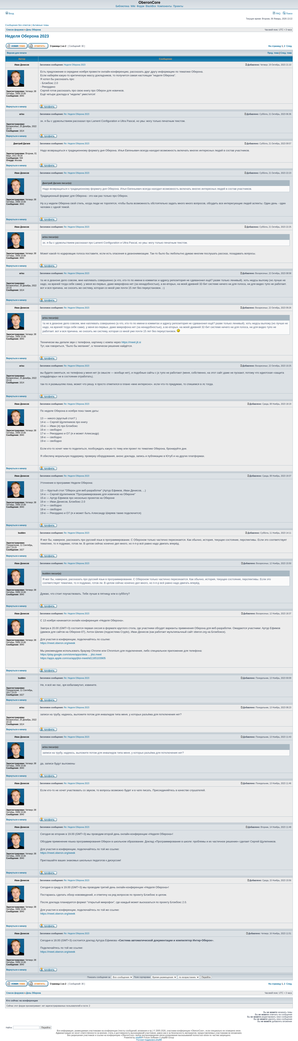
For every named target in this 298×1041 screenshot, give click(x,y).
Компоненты (165, 6)
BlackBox (151, 6)
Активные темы (40, 25)
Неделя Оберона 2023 (27, 36)
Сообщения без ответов (18, 25)
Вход (10, 13)
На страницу (274, 46)
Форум (140, 6)
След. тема (286, 53)
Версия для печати (17, 53)
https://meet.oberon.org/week (57, 643)
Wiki (133, 6)
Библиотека (122, 6)
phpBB (139, 1037)
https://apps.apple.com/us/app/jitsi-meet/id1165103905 (73, 658)
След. (289, 46)
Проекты (178, 6)
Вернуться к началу (16, 107)
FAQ (276, 13)
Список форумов (15, 30)
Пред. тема (273, 53)
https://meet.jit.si (131, 342)
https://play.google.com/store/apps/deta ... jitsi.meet (70, 654)
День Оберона (33, 30)
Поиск (287, 13)
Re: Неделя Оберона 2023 (76, 114)
